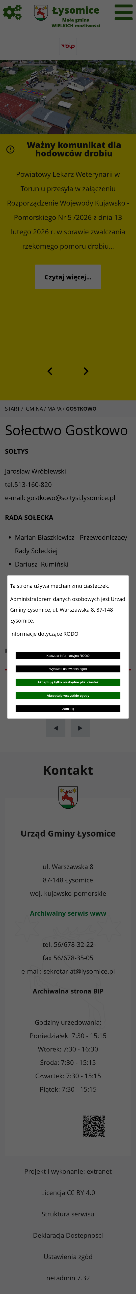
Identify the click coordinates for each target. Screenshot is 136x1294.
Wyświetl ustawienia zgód (68, 669)
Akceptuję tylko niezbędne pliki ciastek (68, 682)
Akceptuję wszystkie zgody (68, 695)
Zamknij (68, 709)
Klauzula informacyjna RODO (67, 656)
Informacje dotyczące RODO (45, 633)
